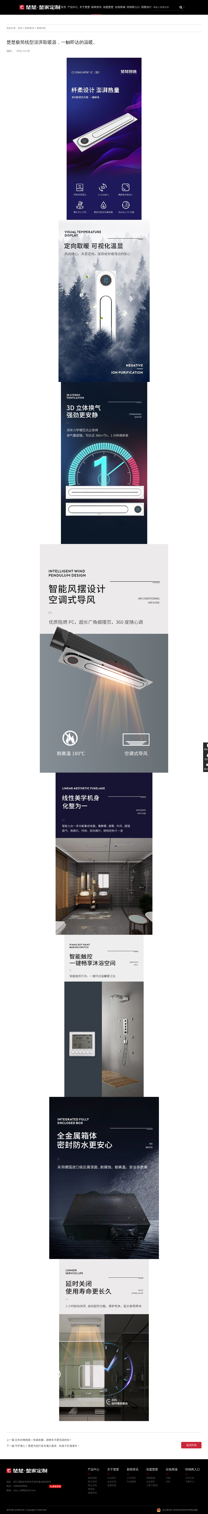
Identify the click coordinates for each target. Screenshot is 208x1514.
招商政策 (150, 1478)
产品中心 (73, 7)
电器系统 (92, 1478)
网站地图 (194, 1510)
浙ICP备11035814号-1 (16, 1510)
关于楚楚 (84, 7)
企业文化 (111, 1481)
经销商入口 (133, 7)
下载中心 (189, 1481)
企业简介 (111, 1478)
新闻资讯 (96, 7)
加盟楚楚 (108, 7)
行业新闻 (131, 1481)
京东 (168, 1481)
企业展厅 (150, 1481)
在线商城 (120, 7)
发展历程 (111, 1485)
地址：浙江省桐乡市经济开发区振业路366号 (28, 1481)
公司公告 (189, 1478)
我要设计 (146, 7)
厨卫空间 (92, 1481)
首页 (63, 7)
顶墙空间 (92, 1492)
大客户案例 (152, 1485)
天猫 (168, 1478)
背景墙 (91, 1489)
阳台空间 (92, 1485)
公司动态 (131, 1478)
